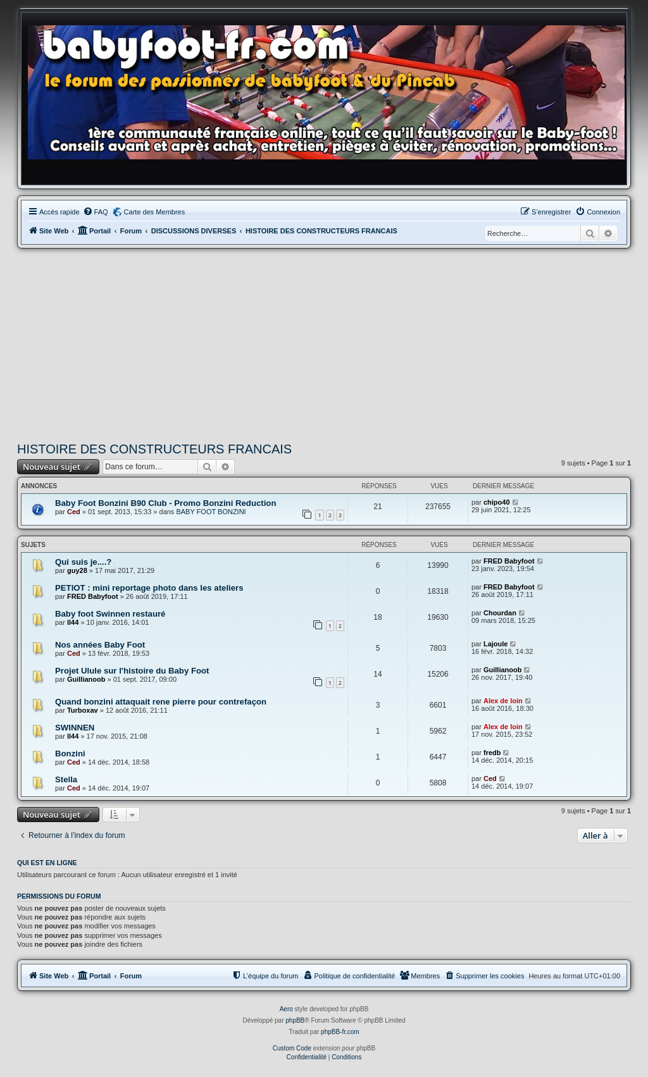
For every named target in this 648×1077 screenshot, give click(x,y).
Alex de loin (503, 701)
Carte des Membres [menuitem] (154, 212)
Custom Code (292, 1048)
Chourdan (499, 613)
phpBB (294, 1020)
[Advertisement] (324, 343)
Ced (73, 511)
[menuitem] (95, 211)
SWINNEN (74, 727)
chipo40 (496, 502)
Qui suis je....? (83, 562)
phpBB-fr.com (340, 1031)
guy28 (77, 570)
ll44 (72, 622)
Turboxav (82, 710)
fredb (492, 752)
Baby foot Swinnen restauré (110, 614)
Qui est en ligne (47, 862)
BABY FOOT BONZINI (211, 511)
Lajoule (495, 644)
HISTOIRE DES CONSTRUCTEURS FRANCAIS (154, 449)
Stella (66, 779)
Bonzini (70, 753)
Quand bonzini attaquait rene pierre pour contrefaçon (160, 701)
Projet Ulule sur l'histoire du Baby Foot (132, 670)
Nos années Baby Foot (100, 644)
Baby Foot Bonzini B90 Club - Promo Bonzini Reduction (165, 503)
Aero (286, 1009)
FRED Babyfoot (509, 561)
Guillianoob (86, 679)
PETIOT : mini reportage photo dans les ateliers (149, 588)
